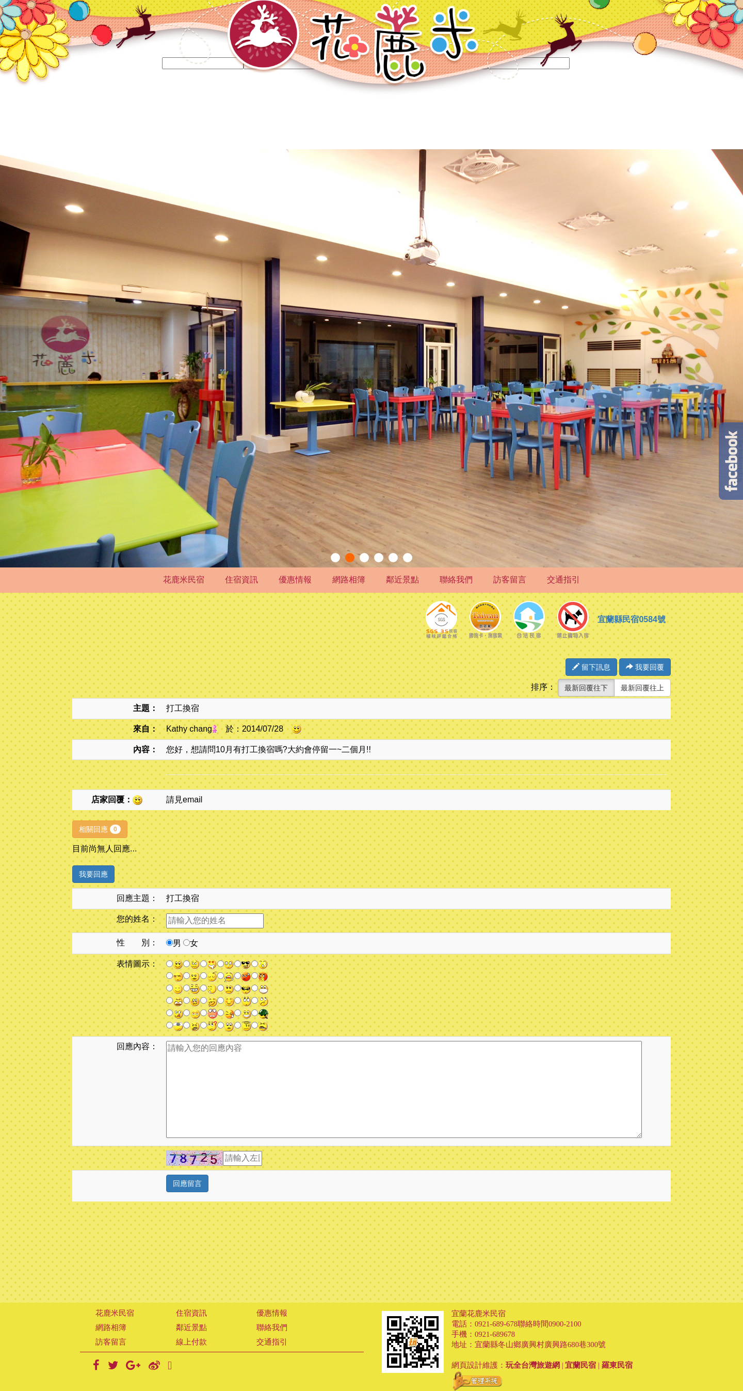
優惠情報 (295, 579)
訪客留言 (509, 579)
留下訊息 (591, 667)
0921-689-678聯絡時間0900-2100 (528, 1324)
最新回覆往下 (586, 688)
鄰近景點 (402, 579)
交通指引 (563, 579)
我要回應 (93, 874)
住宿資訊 (241, 579)
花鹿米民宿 (183, 579)
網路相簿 (348, 579)
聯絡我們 (456, 579)
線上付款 (191, 1342)
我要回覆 (645, 667)
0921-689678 (495, 1334)
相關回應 (100, 829)
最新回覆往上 (642, 688)
